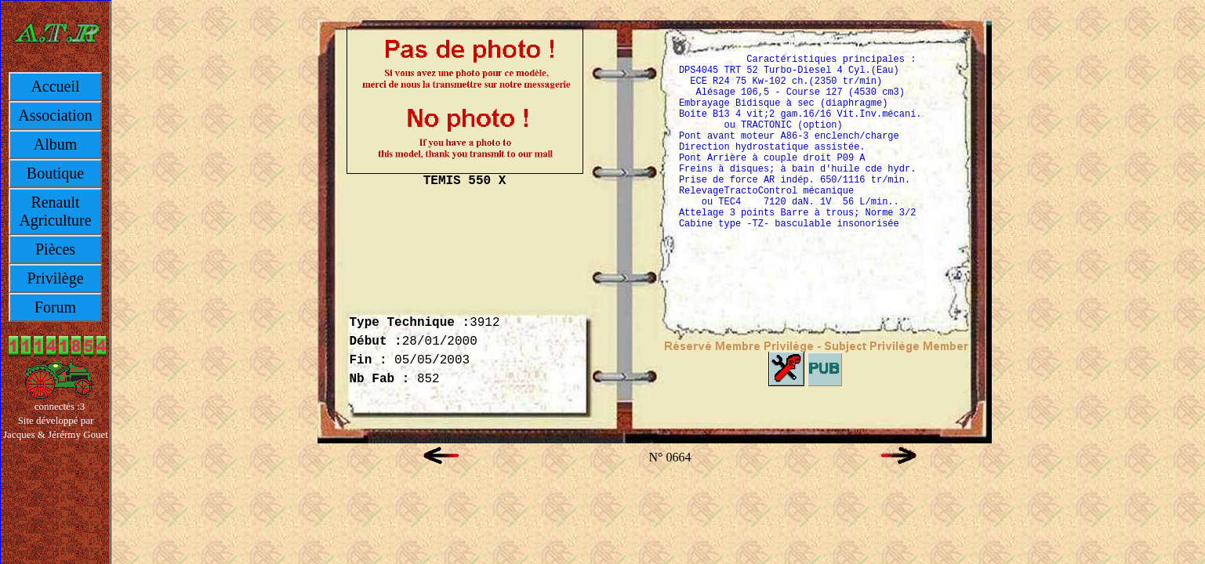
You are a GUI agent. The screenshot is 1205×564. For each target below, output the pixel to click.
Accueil (55, 86)
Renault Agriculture (55, 211)
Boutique (55, 173)
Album (56, 144)
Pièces (55, 249)
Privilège (55, 278)
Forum (55, 307)
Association (55, 115)
